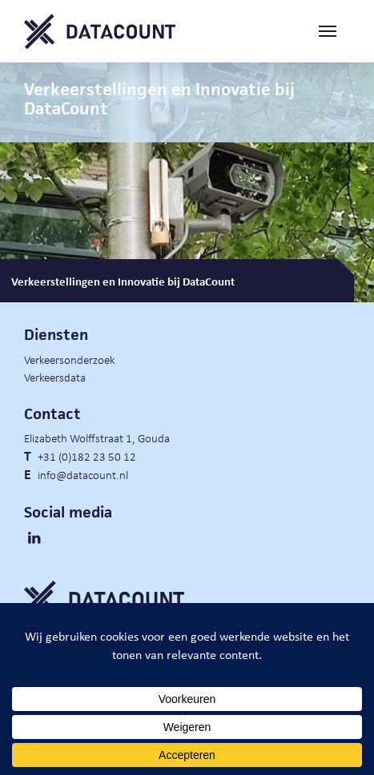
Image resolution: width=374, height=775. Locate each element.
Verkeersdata (55, 377)
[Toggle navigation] (334, 32)
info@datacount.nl (83, 474)
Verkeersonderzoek (69, 359)
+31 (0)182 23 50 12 (87, 456)
